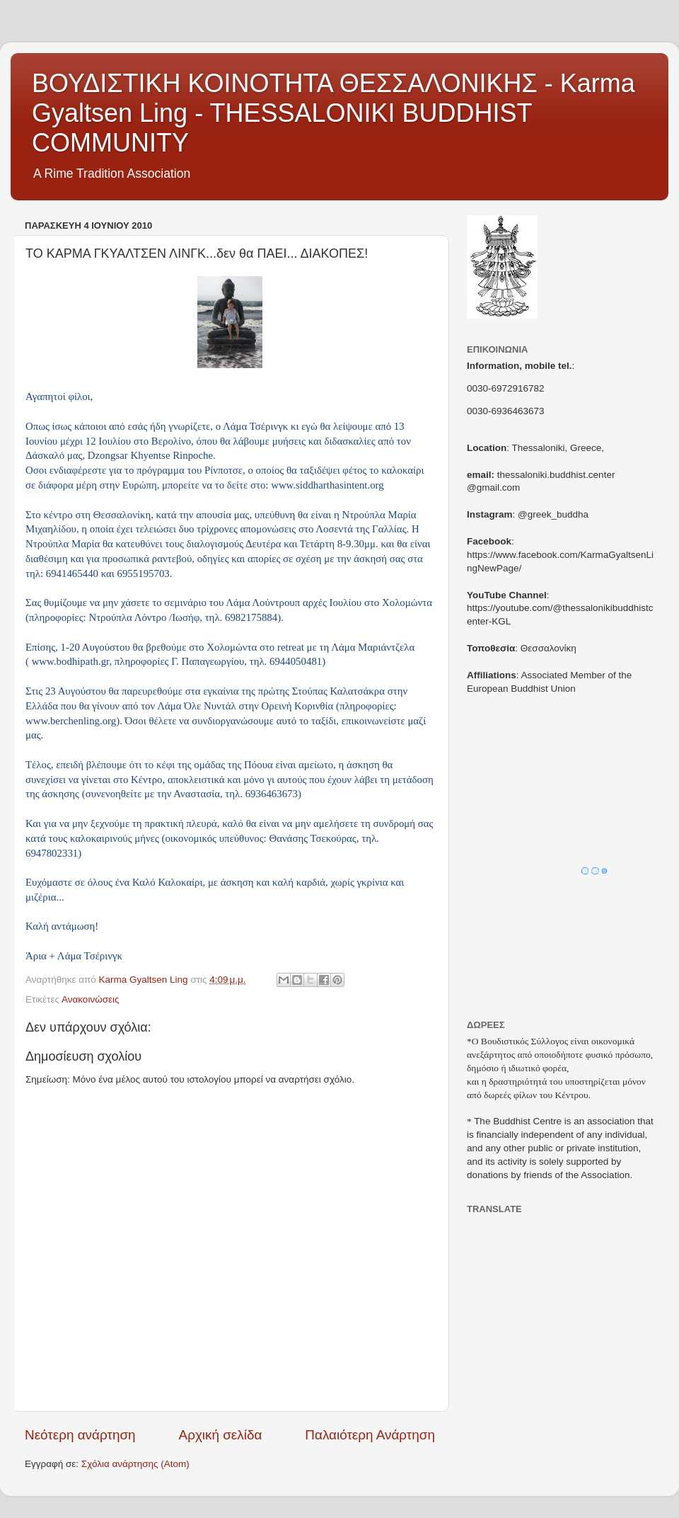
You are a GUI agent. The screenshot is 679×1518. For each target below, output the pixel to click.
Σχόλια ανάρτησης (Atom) (135, 1464)
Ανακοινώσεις (91, 999)
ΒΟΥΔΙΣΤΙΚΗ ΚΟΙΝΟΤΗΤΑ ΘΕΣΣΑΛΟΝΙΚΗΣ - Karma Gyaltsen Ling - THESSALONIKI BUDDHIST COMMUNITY (333, 113)
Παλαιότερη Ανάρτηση (370, 1434)
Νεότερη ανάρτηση (80, 1434)
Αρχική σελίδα (220, 1434)
